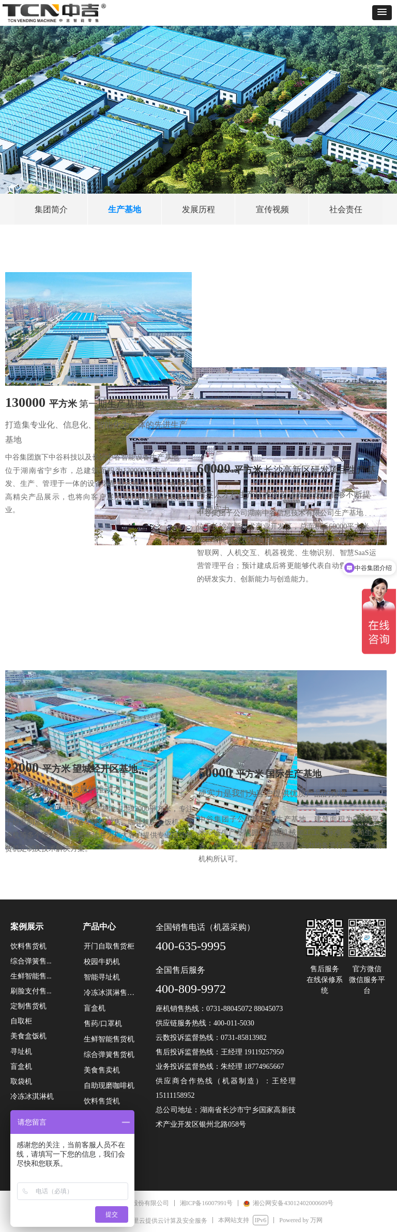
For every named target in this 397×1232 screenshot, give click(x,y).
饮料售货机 (102, 1101)
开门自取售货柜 (109, 946)
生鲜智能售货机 (109, 1039)
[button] (382, 12)
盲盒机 (94, 1008)
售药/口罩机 (103, 1024)
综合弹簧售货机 (109, 1055)
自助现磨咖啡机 (109, 1085)
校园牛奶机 (102, 962)
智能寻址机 (102, 977)
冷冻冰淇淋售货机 (113, 993)
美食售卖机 (102, 1070)
